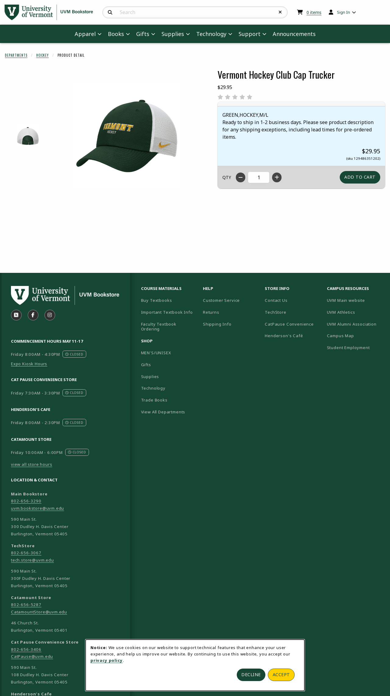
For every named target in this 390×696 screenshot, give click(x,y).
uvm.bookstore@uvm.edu (37, 508)
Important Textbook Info (167, 312)
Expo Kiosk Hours (29, 363)
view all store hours (31, 464)
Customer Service (221, 300)
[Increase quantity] (277, 177)
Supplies (150, 376)
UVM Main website (355, 300)
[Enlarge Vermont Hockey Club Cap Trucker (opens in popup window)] (126, 136)
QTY (226, 177)
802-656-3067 (26, 552)
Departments (16, 55)
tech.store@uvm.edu (32, 560)
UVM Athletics (355, 312)
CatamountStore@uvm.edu (39, 612)
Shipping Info (217, 324)
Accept (281, 674)
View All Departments (163, 412)
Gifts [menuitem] (142, 33)
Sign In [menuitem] (343, 12)
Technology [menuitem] (211, 33)
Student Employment (355, 347)
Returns (211, 312)
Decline (251, 674)
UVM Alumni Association (355, 324)
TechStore (275, 312)
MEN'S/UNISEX (156, 352)
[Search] (110, 12)
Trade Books (154, 400)
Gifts (146, 364)
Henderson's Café (284, 335)
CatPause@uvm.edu (32, 656)
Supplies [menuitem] (172, 33)
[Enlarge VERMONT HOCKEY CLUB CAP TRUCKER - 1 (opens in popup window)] (28, 136)
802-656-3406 (26, 649)
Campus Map (355, 335)
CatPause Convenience (289, 324)
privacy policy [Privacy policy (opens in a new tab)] (106, 660)
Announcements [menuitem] (294, 33)
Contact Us (276, 300)
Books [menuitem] (116, 33)
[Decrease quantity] (240, 177)
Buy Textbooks (156, 300)
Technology (153, 388)
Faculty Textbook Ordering (158, 326)
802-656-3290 (26, 501)
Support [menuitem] (250, 33)
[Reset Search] (280, 12)
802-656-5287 (26, 604)
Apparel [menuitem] (85, 33)
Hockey (42, 55)
